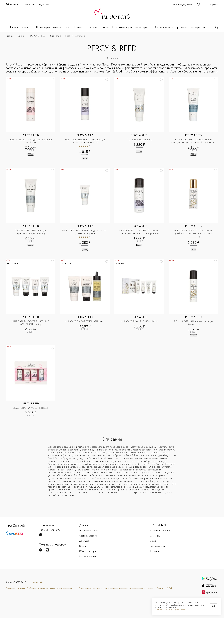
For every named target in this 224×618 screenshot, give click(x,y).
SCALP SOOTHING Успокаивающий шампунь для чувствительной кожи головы (193, 141)
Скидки (105, 27)
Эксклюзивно (91, 27)
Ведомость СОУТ (164, 588)
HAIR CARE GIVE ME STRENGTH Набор (85, 321)
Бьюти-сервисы (142, 27)
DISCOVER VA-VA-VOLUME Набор (31, 408)
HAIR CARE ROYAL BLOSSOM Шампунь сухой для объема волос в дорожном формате (193, 232)
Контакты (155, 551)
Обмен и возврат (88, 551)
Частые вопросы (87, 556)
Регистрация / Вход (182, 5)
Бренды (25, 27)
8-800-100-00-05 (49, 530)
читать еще (208, 71)
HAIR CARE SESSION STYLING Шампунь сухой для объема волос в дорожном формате (139, 232)
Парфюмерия (43, 27)
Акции (184, 27)
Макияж (57, 27)
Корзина (211, 4)
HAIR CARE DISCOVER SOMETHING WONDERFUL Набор (31, 323)
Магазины (30, 5)
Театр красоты (197, 27)
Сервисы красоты (88, 536)
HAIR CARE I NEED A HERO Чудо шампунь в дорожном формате (85, 232)
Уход (67, 27)
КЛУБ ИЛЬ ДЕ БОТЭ (160, 531)
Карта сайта (38, 582)
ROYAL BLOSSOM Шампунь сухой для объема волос (193, 323)
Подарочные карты (122, 27)
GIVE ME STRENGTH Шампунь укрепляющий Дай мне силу (31, 232)
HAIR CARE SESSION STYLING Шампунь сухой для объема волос (85, 141)
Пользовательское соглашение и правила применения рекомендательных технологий (116, 588)
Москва (12, 4)
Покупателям (43, 5)
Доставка (84, 541)
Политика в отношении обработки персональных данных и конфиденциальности (41, 588)
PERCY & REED (38, 36)
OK (213, 606)
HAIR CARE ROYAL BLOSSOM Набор (139, 321)
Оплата (82, 546)
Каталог (14, 27)
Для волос (55, 36)
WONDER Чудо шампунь (139, 139)
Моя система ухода (164, 27)
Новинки (77, 27)
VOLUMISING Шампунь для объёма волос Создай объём (31, 141)
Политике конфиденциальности (170, 610)
